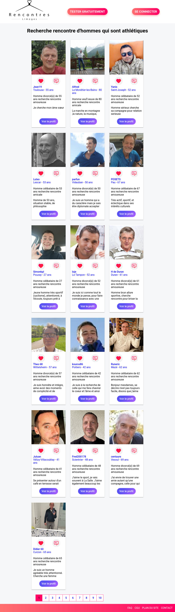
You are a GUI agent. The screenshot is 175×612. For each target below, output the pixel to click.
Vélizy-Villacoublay (43, 459)
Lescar (37, 182)
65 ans (47, 552)
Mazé (114, 367)
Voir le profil (49, 121)
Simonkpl (38, 271)
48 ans (89, 459)
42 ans (87, 367)
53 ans (47, 182)
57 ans (53, 367)
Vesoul (115, 459)
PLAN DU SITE (150, 607)
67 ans (121, 182)
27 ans (47, 274)
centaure (116, 456)
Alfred (75, 86)
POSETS (116, 179)
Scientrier (77, 459)
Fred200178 (79, 456)
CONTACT (167, 607)
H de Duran (117, 271)
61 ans (123, 274)
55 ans (49, 89)
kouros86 (77, 364)
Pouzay (37, 274)
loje (74, 271)
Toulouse (38, 89)
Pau (113, 182)
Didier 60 (38, 549)
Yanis (114, 86)
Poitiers (76, 367)
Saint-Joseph (118, 89)
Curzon (37, 552)
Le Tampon (78, 274)
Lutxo (36, 179)
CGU (137, 607)
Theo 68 (37, 364)
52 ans (132, 89)
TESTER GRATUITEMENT (87, 11)
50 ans (89, 182)
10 (100, 597)
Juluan (37, 456)
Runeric (115, 364)
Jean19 (37, 86)
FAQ (129, 607)
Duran (114, 274)
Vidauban (77, 182)
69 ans (124, 459)
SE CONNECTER (146, 11)
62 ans (123, 367)
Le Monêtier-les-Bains (84, 89)
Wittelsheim (40, 367)
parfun (76, 179)
